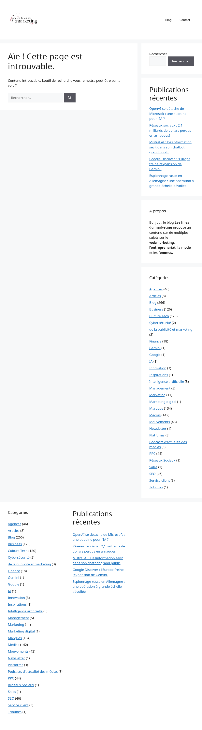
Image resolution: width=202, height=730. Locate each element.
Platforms (157, 435)
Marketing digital (162, 401)
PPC (152, 453)
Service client (159, 480)
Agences (156, 289)
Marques (156, 408)
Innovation (157, 368)
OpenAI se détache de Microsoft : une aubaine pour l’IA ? (167, 113)
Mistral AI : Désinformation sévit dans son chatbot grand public (170, 147)
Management (159, 388)
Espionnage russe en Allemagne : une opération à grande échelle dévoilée (171, 180)
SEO (152, 473)
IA (151, 361)
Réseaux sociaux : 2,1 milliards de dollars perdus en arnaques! (170, 130)
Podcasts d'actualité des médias (33, 671)
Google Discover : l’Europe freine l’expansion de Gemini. (169, 164)
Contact (185, 20)
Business (156, 309)
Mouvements (159, 421)
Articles (155, 296)
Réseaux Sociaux (162, 460)
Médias (155, 415)
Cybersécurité (160, 322)
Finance (155, 341)
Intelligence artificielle (166, 381)
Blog (168, 20)
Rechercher (158, 54)
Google (155, 354)
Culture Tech (159, 316)
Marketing (157, 395)
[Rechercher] (70, 97)
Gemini (155, 348)
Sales (153, 467)
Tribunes (156, 487)
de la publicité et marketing (170, 329)
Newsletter (157, 428)
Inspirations (158, 375)
